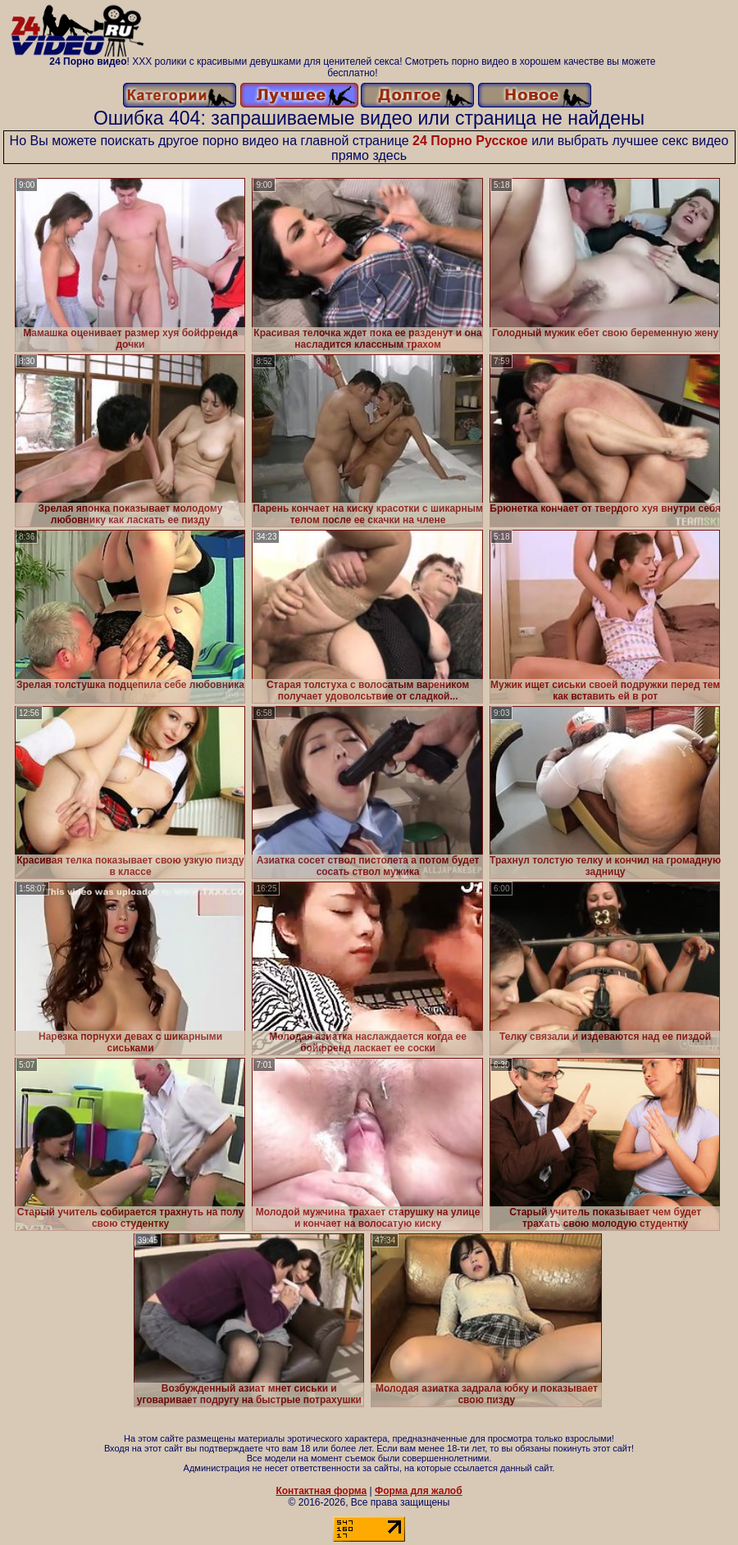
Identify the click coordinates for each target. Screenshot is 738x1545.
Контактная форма (321, 1491)
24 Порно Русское (470, 141)
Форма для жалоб (418, 1491)
